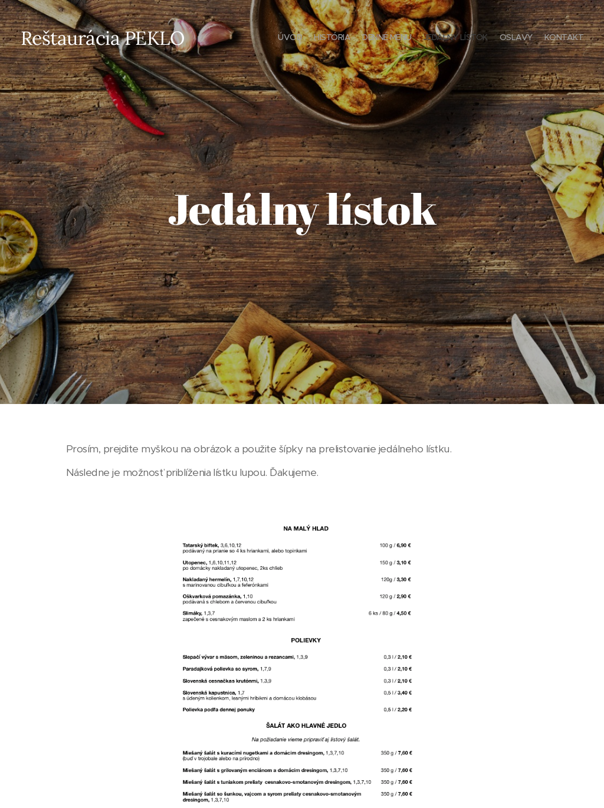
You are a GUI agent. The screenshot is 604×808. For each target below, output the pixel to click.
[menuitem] (525, 38)
